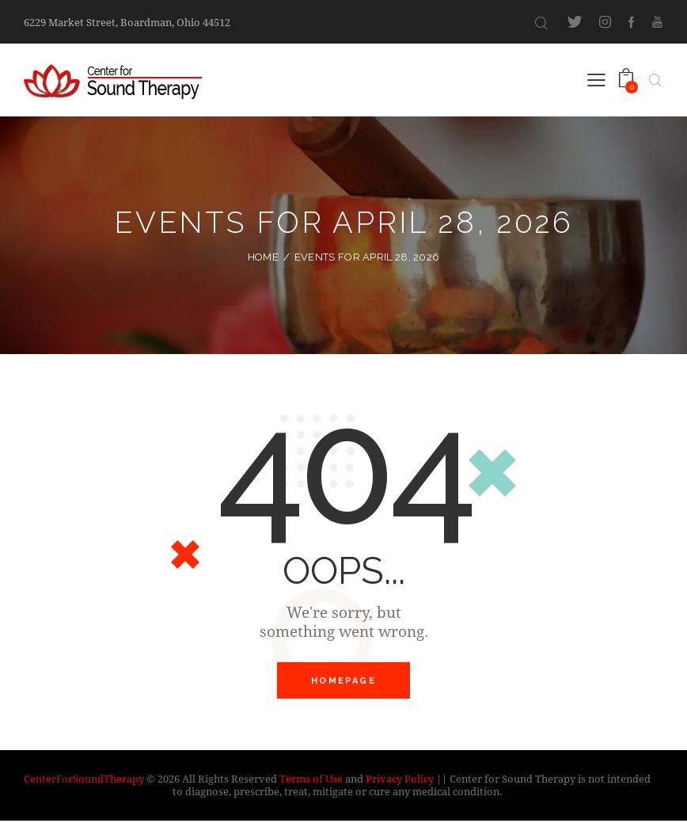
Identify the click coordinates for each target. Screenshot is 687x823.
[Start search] (541, 23)
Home (263, 257)
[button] (596, 79)
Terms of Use (311, 780)
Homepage (343, 681)
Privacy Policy (400, 780)
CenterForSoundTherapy (84, 780)
